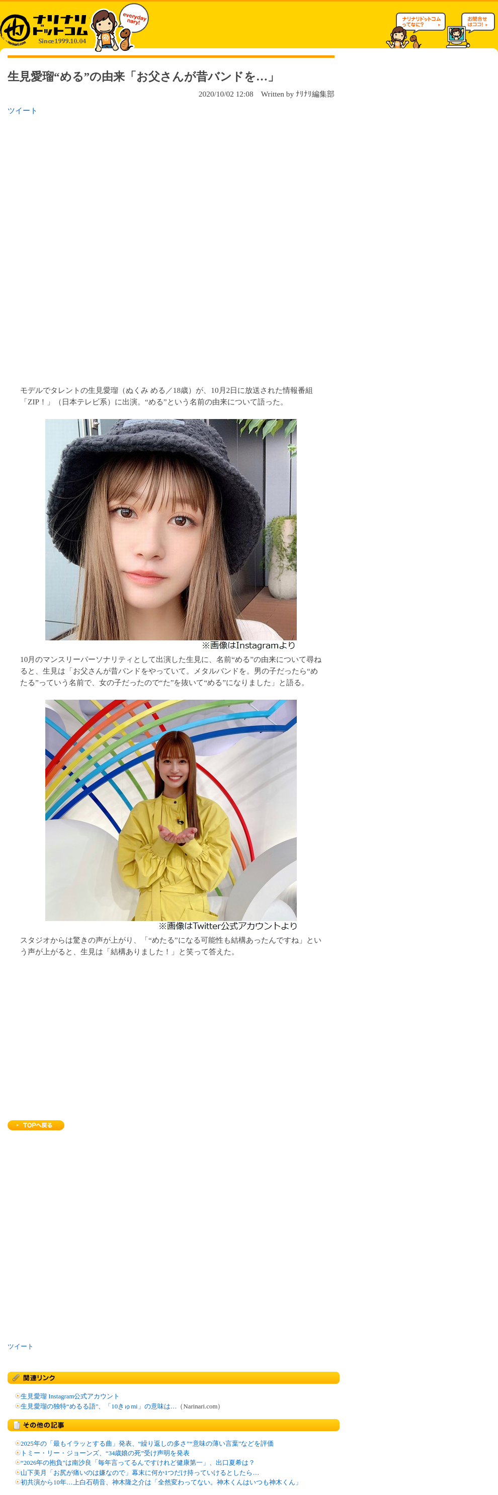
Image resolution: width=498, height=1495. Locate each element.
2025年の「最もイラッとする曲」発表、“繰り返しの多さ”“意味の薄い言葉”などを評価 (147, 1443)
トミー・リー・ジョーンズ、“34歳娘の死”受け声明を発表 (105, 1453)
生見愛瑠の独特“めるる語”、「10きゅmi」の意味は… (99, 1406)
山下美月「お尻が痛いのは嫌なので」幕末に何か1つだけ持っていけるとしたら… (140, 1472)
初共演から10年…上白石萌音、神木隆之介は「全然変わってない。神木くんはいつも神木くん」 (161, 1482)
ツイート (23, 110)
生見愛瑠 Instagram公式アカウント (70, 1396)
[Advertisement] (122, 247)
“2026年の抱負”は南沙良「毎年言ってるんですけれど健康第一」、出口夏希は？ (138, 1462)
